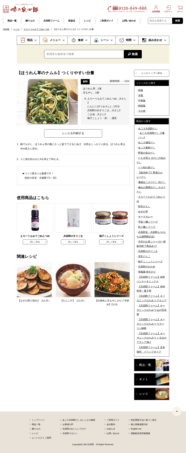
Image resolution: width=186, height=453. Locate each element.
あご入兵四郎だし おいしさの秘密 (79, 420)
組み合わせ (155, 40)
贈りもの (30, 20)
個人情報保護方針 (139, 424)
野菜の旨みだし (146, 153)
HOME (6, 29)
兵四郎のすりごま (148, 251)
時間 (128, 40)
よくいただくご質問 (41, 438)
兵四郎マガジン (70, 433)
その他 (141, 111)
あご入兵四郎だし (148, 128)
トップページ (38, 420)
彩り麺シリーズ (146, 227)
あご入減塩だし (146, 142)
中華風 (141, 100)
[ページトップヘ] (176, 411)
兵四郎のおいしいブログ (74, 429)
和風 (140, 90)
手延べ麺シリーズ (148, 222)
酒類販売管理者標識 (140, 433)
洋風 (140, 95)
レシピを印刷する (73, 133)
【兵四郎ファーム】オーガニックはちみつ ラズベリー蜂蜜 (151, 324)
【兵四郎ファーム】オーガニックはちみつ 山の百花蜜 (151, 310)
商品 (30, 40)
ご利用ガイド (106, 20)
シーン (104, 40)
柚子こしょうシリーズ (150, 261)
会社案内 (111, 424)
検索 (177, 20)
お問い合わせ (129, 20)
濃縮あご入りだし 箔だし (152, 182)
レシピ (87, 20)
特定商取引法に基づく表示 (143, 420)
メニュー (55, 40)
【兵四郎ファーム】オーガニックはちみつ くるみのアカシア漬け (151, 338)
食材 (80, 40)
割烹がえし (144, 206)
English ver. (136, 429)
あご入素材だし (146, 147)
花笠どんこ (144, 256)
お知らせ (111, 429)
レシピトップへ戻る (151, 73)
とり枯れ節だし (146, 167)
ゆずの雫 (143, 211)
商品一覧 (12, 20)
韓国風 (141, 105)
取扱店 (71, 20)
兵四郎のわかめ (146, 266)
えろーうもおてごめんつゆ (36, 29)
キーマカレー (145, 216)
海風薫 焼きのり (147, 272)
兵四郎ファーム (51, 20)
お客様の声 (68, 424)
